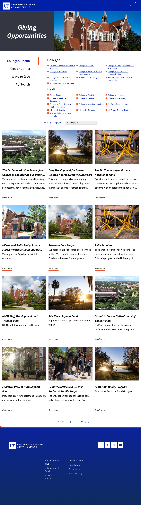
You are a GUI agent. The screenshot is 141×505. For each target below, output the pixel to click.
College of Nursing (86, 98)
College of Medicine (116, 95)
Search (23, 84)
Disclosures (74, 469)
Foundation (74, 464)
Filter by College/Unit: (54, 122)
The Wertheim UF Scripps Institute (60, 114)
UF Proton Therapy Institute (119, 110)
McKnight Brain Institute (118, 104)
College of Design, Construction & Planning (121, 67)
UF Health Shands (57, 110)
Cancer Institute (56, 95)
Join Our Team (75, 460)
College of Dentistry (87, 95)
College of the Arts (86, 66)
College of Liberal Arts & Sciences (60, 78)
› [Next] (85, 422)
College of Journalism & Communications (118, 72)
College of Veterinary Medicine (91, 104)
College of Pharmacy (116, 98)
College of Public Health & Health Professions (61, 105)
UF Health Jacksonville (88, 110)
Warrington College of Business (63, 83)
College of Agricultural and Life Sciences (62, 67)
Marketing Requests (50, 477)
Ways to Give (21, 76)
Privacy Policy (75, 473)
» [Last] (88, 422)
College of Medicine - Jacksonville (58, 99)
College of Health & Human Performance (90, 72)
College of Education (58, 71)
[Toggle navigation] (136, 4)
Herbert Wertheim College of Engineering (120, 78)
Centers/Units (20, 69)
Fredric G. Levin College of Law (91, 77)
